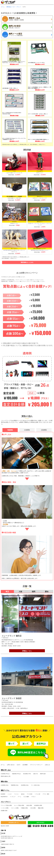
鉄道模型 (3, 794)
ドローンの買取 (15, 808)
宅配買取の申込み (16, 773)
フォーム (13, 471)
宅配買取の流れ (15, 785)
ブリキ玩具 (29, 794)
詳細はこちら (27, 651)
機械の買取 (41, 808)
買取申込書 (42, 773)
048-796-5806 (9, 643)
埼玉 (7, 592)
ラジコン (16, 794)
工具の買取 (33, 808)
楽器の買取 (29, 805)
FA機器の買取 (24, 808)
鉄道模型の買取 (38, 805)
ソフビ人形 (37, 794)
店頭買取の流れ (25, 785)
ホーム (2, 6)
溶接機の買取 (4, 810)
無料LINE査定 (40, 822)
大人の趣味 (26, 796)
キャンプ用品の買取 (19, 805)
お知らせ (47, 764)
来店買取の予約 (27, 773)
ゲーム (19, 796)
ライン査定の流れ (35, 785)
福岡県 (3, 847)
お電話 (4, 471)
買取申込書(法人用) (5, 776)
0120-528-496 (9, 704)
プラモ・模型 (46, 794)
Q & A (18, 764)
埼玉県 (3, 833)
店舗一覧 (35, 773)
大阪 (20, 592)
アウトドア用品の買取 (6, 805)
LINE (8, 471)
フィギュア (12, 796)
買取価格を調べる (14, 822)
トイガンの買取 (5, 808)
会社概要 (25, 764)
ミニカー (10, 794)
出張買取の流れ (5, 785)
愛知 (46, 592)
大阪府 (3, 841)
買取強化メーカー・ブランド (13, 6)
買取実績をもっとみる (27, 262)
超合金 (22, 794)
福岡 (33, 592)
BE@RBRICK (4, 796)
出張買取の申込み (5, 773)
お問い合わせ (10, 764)
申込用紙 (5, 524)
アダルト (33, 796)
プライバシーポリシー (36, 764)
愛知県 (3, 853)
